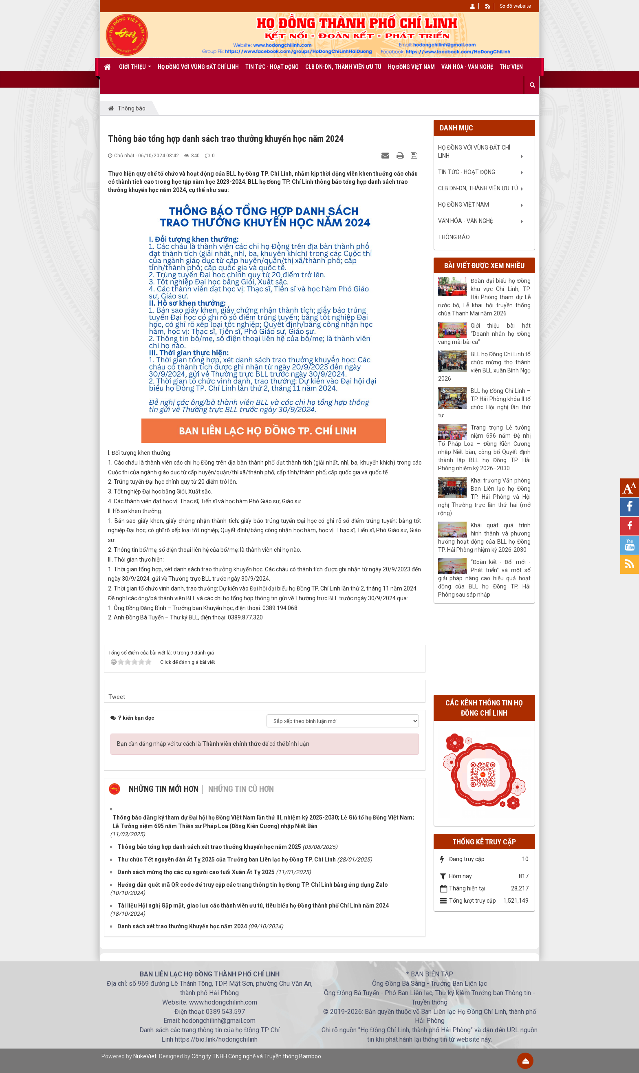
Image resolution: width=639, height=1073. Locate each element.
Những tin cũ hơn (241, 789)
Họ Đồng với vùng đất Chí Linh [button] (198, 67)
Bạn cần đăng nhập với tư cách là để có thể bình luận (213, 743)
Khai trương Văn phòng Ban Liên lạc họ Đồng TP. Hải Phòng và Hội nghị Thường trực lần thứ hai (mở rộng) (484, 496)
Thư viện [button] (511, 67)
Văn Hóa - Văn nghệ (465, 221)
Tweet (116, 697)
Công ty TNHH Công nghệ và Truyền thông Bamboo (256, 1056)
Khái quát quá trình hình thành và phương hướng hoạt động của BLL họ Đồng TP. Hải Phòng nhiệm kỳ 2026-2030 (484, 537)
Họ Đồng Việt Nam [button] (411, 67)
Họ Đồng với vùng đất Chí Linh (474, 151)
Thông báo (454, 237)
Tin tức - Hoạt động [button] (272, 67)
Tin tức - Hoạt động (466, 172)
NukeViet (144, 1056)
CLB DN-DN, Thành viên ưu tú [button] (343, 67)
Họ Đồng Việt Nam (463, 204)
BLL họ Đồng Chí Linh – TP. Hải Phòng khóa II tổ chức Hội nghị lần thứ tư (484, 403)
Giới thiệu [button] (135, 70)
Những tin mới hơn (163, 789)
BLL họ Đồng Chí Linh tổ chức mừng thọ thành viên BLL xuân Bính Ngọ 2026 (484, 366)
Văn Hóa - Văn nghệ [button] (467, 67)
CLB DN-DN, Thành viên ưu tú (478, 188)
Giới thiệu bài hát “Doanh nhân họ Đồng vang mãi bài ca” (484, 333)
